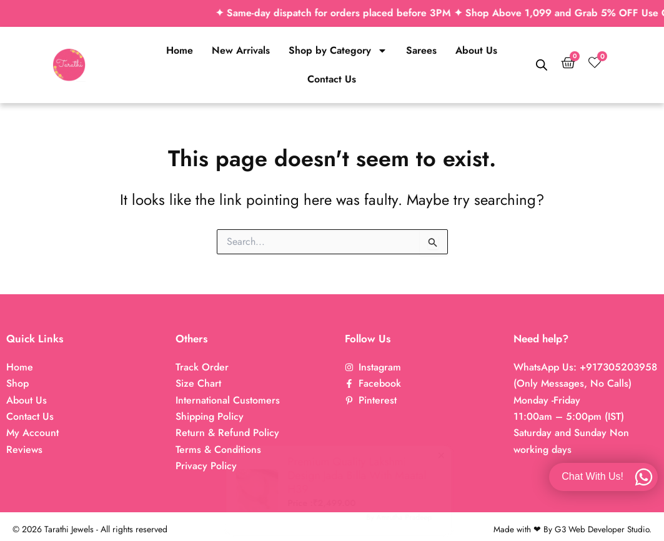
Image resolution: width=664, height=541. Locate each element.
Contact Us (331, 79)
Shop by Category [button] (338, 50)
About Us (476, 50)
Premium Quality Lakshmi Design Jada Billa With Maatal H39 (318, 475)
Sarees (421, 50)
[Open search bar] (541, 65)
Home (179, 50)
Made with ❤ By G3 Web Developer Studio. (570, 529)
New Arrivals (241, 50)
